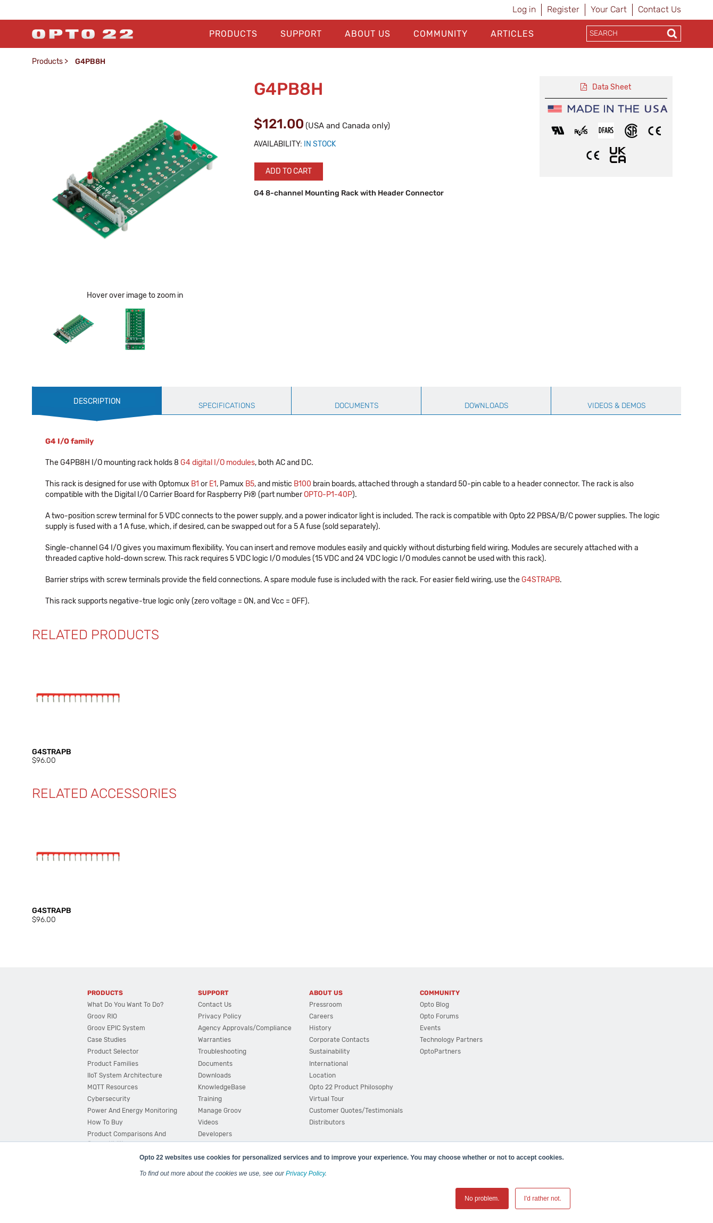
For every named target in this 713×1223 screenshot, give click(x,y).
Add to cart (289, 171)
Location (322, 1075)
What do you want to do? (125, 1004)
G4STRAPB (540, 579)
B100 (302, 483)
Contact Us (659, 9)
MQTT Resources (112, 1087)
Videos (208, 1122)
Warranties (214, 1039)
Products (233, 34)
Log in (524, 9)
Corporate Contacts (339, 1039)
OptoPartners (440, 1051)
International (328, 1063)
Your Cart (609, 9)
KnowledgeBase (222, 1087)
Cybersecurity (108, 1099)
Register (563, 9)
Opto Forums (439, 1016)
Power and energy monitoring (132, 1110)
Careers (321, 1016)
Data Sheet (611, 87)
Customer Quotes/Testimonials (356, 1110)
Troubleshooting (222, 1051)
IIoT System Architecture (124, 1075)
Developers (215, 1134)
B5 (249, 483)
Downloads (214, 1075)
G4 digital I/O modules (217, 462)
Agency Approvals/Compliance (245, 1028)
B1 (195, 483)
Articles (512, 34)
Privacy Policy (305, 1173)
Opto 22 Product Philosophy (351, 1087)
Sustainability (329, 1051)
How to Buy (105, 1122)
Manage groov (220, 1110)
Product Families (112, 1063)
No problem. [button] (482, 1198)
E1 (213, 483)
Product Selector (113, 1051)
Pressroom (325, 1004)
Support (301, 34)
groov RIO (102, 1016)
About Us (368, 34)
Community (440, 34)
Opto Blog (434, 1004)
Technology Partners (451, 1039)
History (320, 1028)
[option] (73, 329)
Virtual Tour (326, 1099)
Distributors (327, 1122)
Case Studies (106, 1039)
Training (210, 1099)
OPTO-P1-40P (328, 494)
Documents (215, 1063)
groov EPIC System (116, 1028)
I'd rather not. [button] (542, 1198)
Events (430, 1028)
